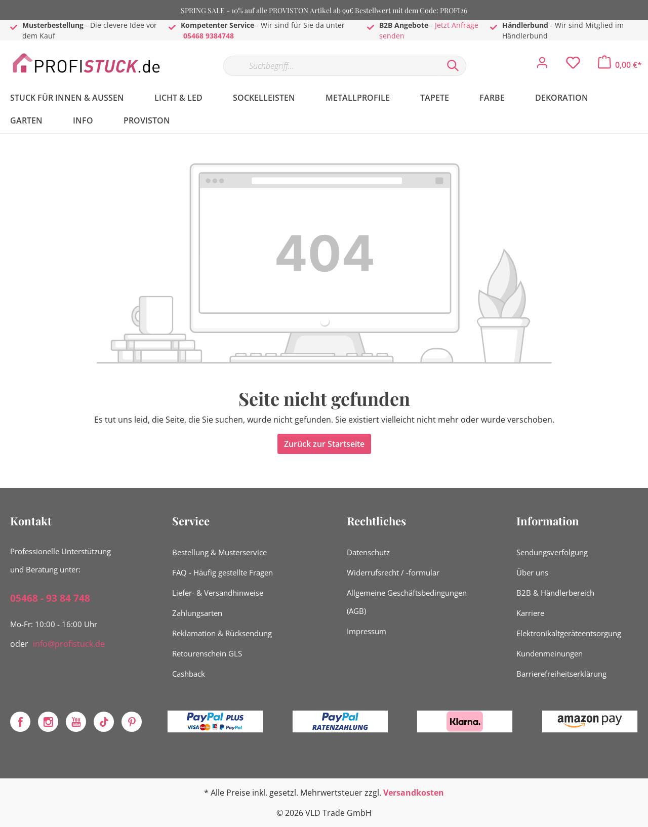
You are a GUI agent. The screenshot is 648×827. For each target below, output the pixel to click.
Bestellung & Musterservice (219, 552)
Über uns (532, 572)
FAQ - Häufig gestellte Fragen (222, 572)
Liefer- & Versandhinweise (217, 593)
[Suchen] (453, 66)
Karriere (530, 613)
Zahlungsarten (197, 613)
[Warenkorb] (620, 64)
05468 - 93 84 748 (50, 598)
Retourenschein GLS (207, 653)
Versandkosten (413, 792)
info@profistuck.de (69, 643)
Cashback (188, 674)
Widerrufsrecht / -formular (393, 572)
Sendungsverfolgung (552, 552)
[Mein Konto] (542, 65)
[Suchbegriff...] (331, 66)
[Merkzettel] (573, 65)
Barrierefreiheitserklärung (561, 674)
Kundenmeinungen (549, 653)
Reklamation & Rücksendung (222, 633)
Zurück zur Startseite (324, 443)
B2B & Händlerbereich (555, 593)
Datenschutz (368, 552)
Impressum (366, 631)
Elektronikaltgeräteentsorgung (568, 633)
